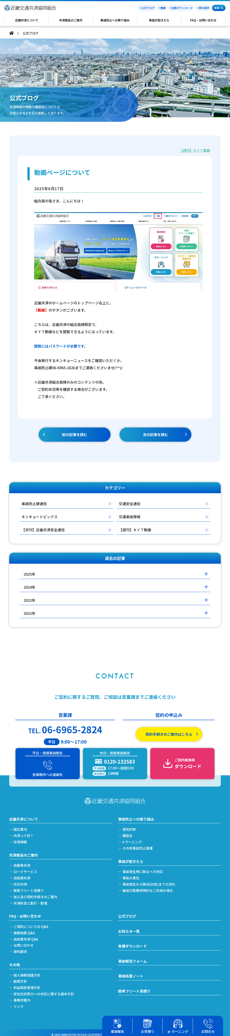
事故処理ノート (130, 973)
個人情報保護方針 (27, 971)
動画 (163, 8)
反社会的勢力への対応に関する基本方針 (44, 990)
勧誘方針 (20, 977)
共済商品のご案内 (23, 852)
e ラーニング (132, 839)
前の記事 (74, 435)
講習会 (128, 833)
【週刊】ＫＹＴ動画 (195, 150)
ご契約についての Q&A (31, 923)
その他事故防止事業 (138, 846)
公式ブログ (148, 8)
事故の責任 (131, 875)
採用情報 (20, 839)
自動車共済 (22, 863)
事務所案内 (22, 996)
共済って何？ (24, 833)
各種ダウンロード (182, 8)
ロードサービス (25, 869)
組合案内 (20, 827)
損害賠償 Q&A (24, 929)
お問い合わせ (24, 942)
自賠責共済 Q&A (26, 936)
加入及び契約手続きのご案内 (36, 894)
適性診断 (129, 827)
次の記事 (155, 435)
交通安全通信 (129, 503)
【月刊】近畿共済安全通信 (43, 529)
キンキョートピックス (40, 516)
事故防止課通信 (34, 503)
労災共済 (20, 881)
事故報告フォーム (132, 958)
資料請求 (204, 8)
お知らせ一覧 (129, 928)
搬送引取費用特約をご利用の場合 (148, 887)
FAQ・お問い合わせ (25, 913)
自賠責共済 (22, 875)
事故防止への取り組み (136, 817)
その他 (14, 961)
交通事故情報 (129, 516)
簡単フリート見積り (29, 887)
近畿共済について (23, 817)
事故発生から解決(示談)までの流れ (149, 881)
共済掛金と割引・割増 (30, 900)
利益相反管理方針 (27, 984)
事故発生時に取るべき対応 (143, 869)
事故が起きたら (130, 859)
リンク (19, 1002)
